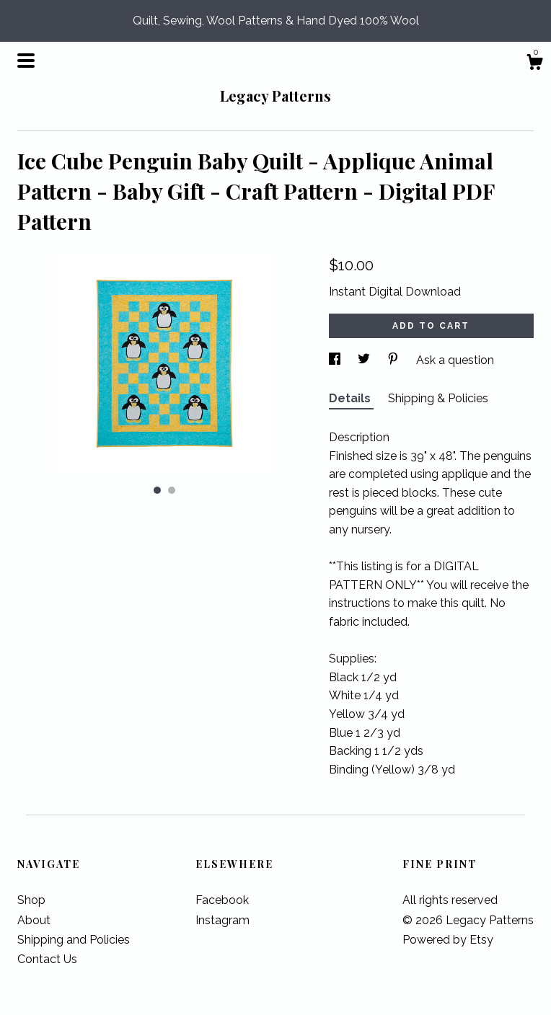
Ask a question (455, 360)
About (33, 920)
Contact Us (47, 959)
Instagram (222, 920)
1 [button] (157, 490)
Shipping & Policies (438, 398)
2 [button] (171, 490)
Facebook (222, 900)
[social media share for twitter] (365, 360)
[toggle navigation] (26, 60)
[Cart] (534, 64)
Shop (31, 900)
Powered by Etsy (447, 940)
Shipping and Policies (73, 940)
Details (351, 398)
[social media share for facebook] (336, 360)
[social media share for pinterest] (394, 360)
